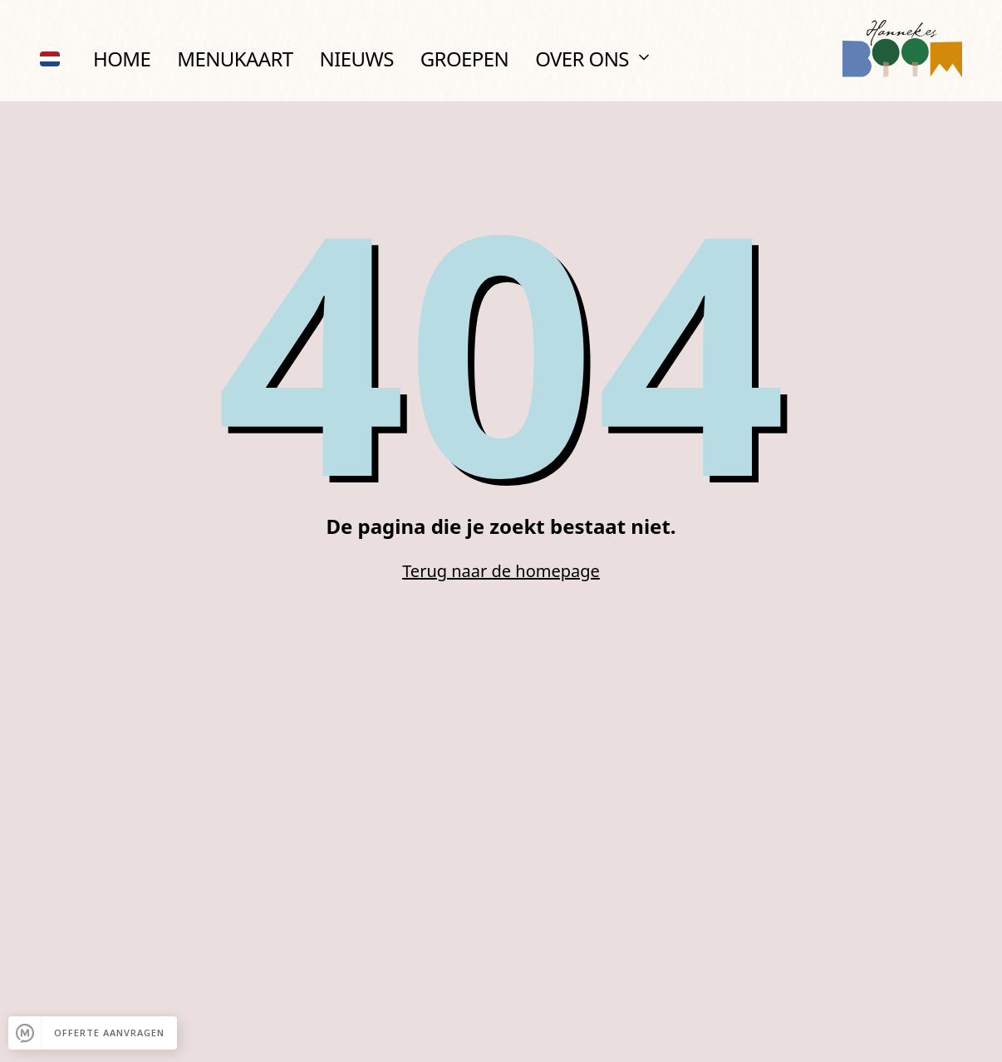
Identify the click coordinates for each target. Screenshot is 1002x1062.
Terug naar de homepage (501, 571)
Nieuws (357, 58)
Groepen (464, 58)
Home (121, 58)
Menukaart (234, 58)
